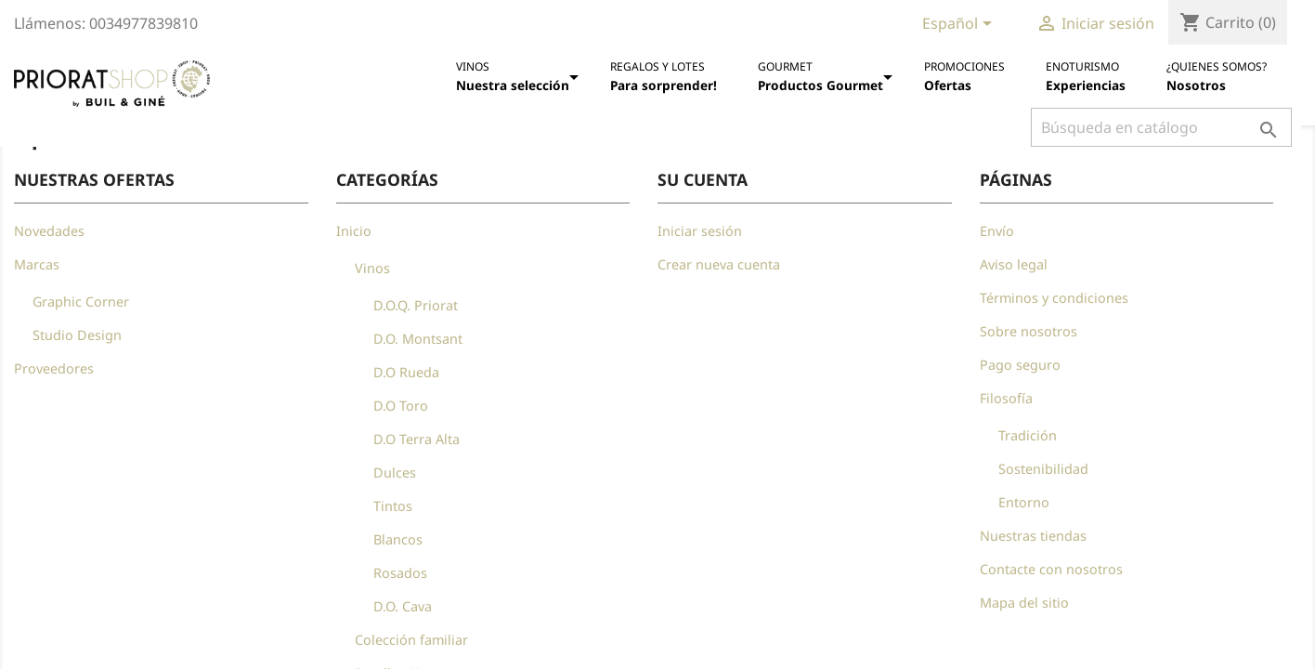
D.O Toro (400, 405)
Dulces (394, 472)
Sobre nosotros (1028, 331)
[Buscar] (1161, 127)
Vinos (372, 268)
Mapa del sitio (1024, 602)
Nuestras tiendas (1033, 535)
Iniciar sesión (700, 231)
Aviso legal (1014, 264)
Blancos (398, 539)
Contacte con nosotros (1051, 569)
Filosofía (1006, 398)
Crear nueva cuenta (719, 264)
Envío (997, 231)
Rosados (400, 573)
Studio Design (77, 335)
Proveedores (54, 368)
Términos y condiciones (1054, 298)
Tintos (392, 506)
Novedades (49, 231)
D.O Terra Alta (416, 439)
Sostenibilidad (1043, 469)
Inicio (353, 231)
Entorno (1023, 502)
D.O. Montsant (417, 339)
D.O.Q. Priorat (415, 305)
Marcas (36, 264)
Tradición (1027, 435)
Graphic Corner (81, 301)
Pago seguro (1020, 365)
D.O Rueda (406, 372)
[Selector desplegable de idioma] (960, 25)
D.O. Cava (402, 606)
